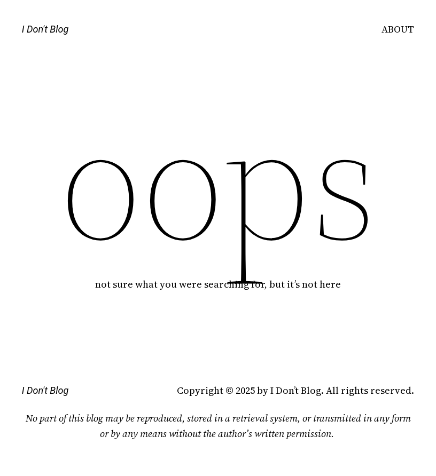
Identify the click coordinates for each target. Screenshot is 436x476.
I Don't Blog (45, 29)
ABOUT (398, 29)
